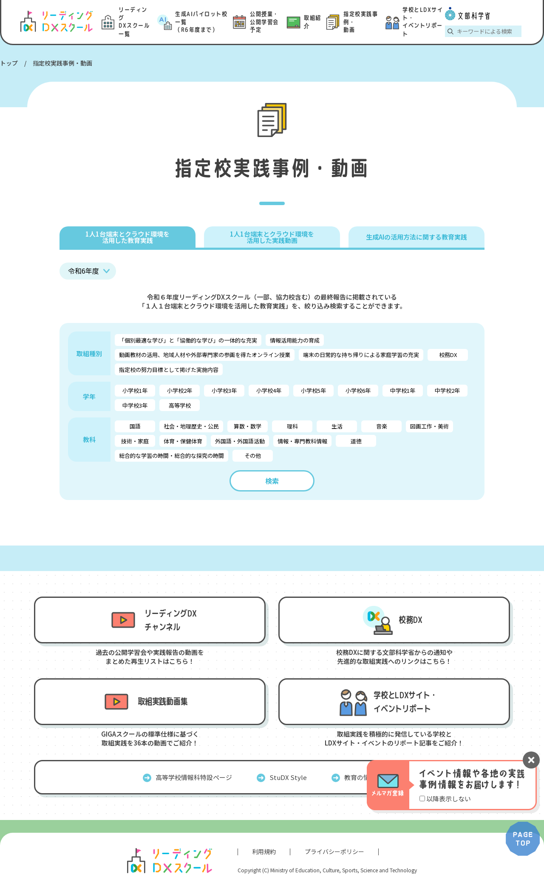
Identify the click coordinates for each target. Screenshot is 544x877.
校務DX (448, 355)
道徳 (356, 441)
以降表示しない (448, 798)
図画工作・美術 (429, 426)
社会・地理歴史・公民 (191, 426)
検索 (272, 481)
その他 (252, 455)
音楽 (381, 426)
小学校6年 (358, 390)
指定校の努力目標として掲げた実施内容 (168, 370)
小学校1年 (134, 390)
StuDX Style (288, 777)
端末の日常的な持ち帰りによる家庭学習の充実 (361, 355)
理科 (292, 426)
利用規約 (264, 851)
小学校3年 (224, 390)
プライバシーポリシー (334, 851)
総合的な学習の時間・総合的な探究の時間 (171, 455)
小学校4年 (268, 390)
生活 (337, 426)
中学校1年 (402, 390)
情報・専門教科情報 (302, 441)
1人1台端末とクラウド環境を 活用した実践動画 (272, 237)
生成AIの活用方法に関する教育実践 (416, 236)
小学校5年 (313, 390)
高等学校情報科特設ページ (194, 777)
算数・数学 (247, 426)
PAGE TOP (523, 839)
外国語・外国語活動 (240, 441)
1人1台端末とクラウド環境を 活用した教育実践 (127, 237)
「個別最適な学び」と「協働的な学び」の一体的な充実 (188, 340)
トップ (9, 63)
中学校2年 (447, 390)
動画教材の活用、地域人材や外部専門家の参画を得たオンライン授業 (204, 355)
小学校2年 (179, 390)
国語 (135, 426)
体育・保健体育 (183, 441)
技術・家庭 (135, 441)
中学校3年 (134, 405)
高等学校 (180, 405)
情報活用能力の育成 (295, 340)
